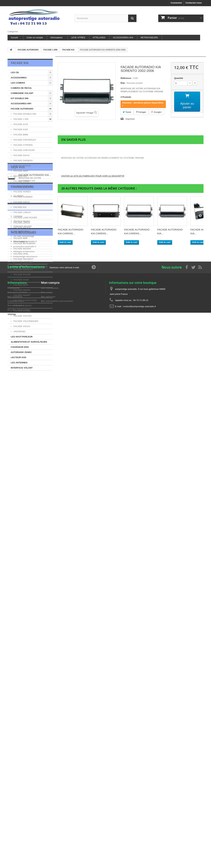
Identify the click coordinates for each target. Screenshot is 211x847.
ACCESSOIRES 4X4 (123, 37)
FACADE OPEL (21, 254)
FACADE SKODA (21, 290)
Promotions (14, 555)
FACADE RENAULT (23, 269)
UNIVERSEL (19, 331)
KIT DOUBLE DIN (19, 98)
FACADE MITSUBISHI (24, 243)
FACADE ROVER (21, 274)
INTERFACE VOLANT (22, 368)
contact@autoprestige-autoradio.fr (139, 574)
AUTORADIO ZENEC (21, 352)
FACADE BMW (20, 134)
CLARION (18, 414)
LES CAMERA (18, 83)
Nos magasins (20, 468)
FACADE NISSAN (22, 248)
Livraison (17, 443)
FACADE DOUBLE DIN (24, 114)
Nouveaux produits (17, 560)
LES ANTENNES (19, 362)
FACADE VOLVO (21, 326)
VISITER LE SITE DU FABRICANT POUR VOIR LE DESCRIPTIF (92, 176)
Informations (56, 37)
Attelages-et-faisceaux (24, 498)
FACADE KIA (19, 207)
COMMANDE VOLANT (22, 93)
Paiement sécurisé (22, 453)
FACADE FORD (21, 181)
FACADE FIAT (20, 176)
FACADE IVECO (21, 202)
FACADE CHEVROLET (24, 140)
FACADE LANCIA (22, 212)
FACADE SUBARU (22, 305)
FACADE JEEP (20, 171)
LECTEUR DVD (18, 357)
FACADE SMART (21, 295)
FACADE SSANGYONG (25, 300)
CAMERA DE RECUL (21, 88)
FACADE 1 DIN (20, 119)
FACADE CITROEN (23, 145)
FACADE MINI (20, 238)
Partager (141, 112)
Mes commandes (50, 555)
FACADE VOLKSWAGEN (25, 321)
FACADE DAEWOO (23, 160)
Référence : (126, 78)
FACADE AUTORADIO (22, 108)
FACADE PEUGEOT (23, 259)
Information (22, 436)
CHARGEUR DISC (20, 347)
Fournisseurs (22, 406)
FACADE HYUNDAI (23, 186)
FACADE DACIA (21, 155)
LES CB (15, 72)
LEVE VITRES (78, 37)
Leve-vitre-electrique (23, 508)
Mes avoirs (46, 560)
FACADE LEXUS (21, 222)
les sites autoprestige (23, 463)
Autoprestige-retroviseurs (25, 503)
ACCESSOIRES (19, 77)
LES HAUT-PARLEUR (21, 336)
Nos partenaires (21, 458)
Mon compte (50, 550)
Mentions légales (21, 448)
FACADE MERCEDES (24, 233)
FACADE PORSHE (22, 264)
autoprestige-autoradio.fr (25, 488)
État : (123, 83)
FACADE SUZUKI (22, 311)
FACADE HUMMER (23, 197)
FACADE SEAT (20, 285)
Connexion (176, 3)
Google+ (156, 112)
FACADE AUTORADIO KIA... (35, 387)
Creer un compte (35, 37)
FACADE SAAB (21, 279)
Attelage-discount (21, 513)
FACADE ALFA (20, 124)
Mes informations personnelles (57, 568)
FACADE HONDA (22, 191)
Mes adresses (48, 564)
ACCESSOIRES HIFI (21, 103)
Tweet (127, 112)
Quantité (178, 78)
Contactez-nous (194, 3)
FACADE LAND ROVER (25, 217)
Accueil (14, 37)
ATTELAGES (99, 37)
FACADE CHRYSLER (24, 150)
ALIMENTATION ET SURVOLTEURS (29, 342)
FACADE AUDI (20, 129)
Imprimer (130, 119)
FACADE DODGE (22, 165)
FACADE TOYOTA (22, 316)
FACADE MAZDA (21, 228)
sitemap (12, 581)
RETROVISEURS (149, 37)
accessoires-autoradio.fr (24, 493)
